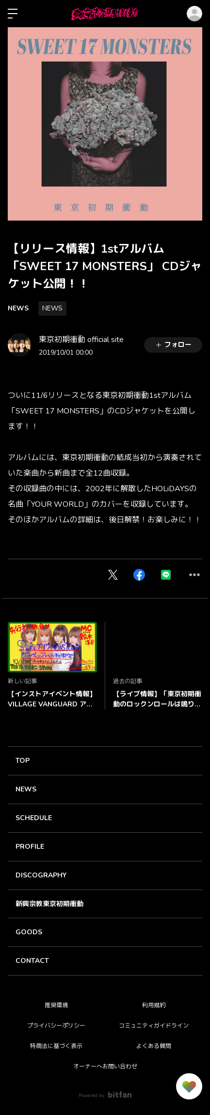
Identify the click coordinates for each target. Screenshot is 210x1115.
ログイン (194, 13)
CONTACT (32, 960)
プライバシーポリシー (56, 1025)
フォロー (173, 344)
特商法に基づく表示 (56, 1046)
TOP (23, 760)
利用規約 (153, 1005)
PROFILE (30, 846)
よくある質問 (153, 1046)
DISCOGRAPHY (41, 875)
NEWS (18, 308)
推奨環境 (56, 1005)
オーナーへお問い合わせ (105, 1066)
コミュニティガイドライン (154, 1025)
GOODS (29, 932)
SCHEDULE (34, 818)
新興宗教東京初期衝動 (49, 904)
